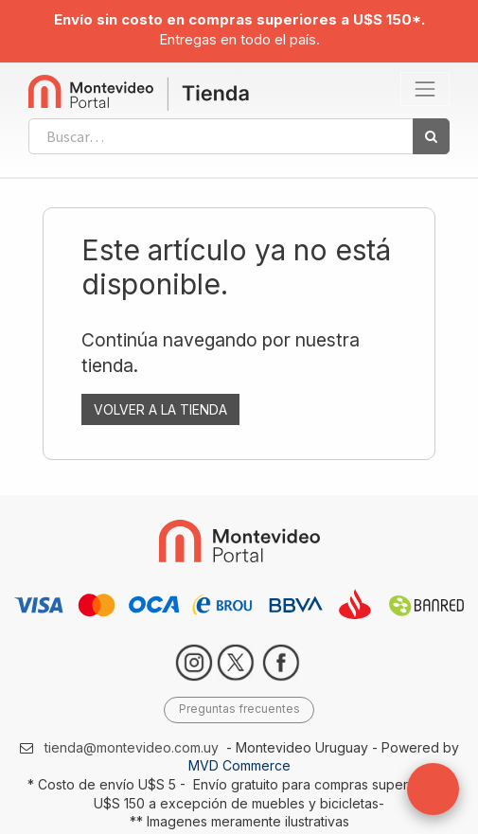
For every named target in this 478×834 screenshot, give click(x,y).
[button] (433, 789)
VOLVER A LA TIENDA (160, 409)
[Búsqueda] (431, 136)
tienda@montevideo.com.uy (131, 747)
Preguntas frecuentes (239, 708)
